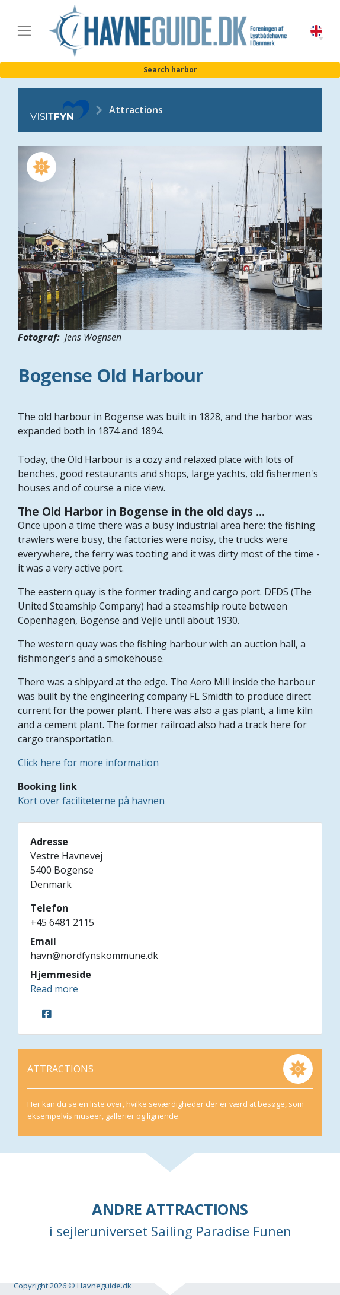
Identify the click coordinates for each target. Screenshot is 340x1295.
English (316, 31)
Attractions (136, 109)
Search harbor (170, 70)
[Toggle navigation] (24, 31)
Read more (54, 988)
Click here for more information (88, 762)
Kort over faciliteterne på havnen (91, 800)
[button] (321, 38)
